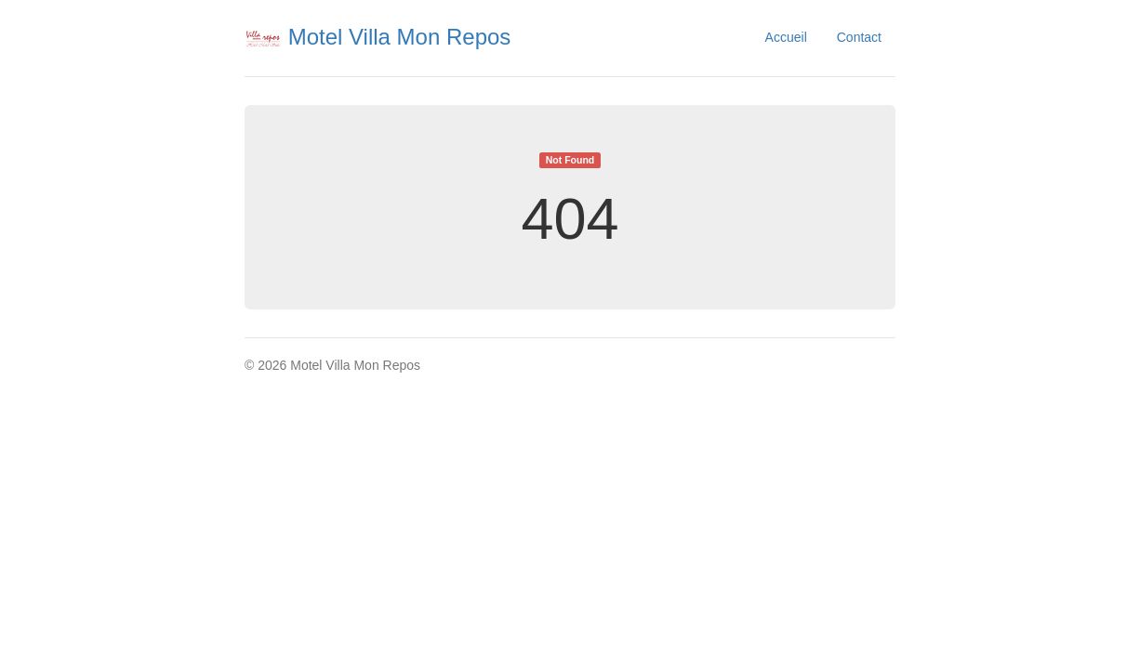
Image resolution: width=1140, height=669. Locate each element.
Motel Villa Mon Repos (377, 36)
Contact (859, 37)
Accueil (786, 37)
